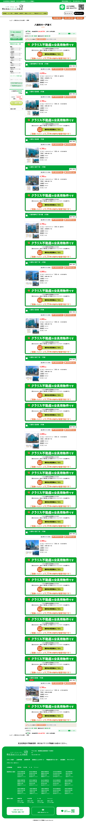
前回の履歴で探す (57, 18)
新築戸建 (19, 767)
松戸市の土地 (32, 783)
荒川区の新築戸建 (33, 771)
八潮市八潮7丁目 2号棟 (37, 531)
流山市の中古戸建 (45, 781)
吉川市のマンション (57, 793)
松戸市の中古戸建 (33, 781)
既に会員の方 (78, 1)
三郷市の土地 (44, 792)
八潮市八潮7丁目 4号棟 (37, 262)
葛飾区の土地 (44, 775)
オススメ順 (30, 36)
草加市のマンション (21, 793)
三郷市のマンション (45, 793)
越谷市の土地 (67, 783)
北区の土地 (68, 775)
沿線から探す (13, 109)
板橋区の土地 (20, 783)
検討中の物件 (80, 18)
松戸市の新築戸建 (33, 780)
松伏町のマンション (69, 793)
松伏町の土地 (67, 792)
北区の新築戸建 (69, 771)
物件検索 (4, 13)
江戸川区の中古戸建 (57, 773)
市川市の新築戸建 (56, 780)
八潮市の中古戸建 (33, 790)
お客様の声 (21, 13)
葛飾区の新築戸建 (45, 771)
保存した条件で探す (69, 18)
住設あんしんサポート (29, 13)
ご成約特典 (16, 13)
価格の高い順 (47, 36)
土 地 (30, 767)
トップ (10, 20)
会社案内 (45, 13)
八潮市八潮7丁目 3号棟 (37, 167)
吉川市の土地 (56, 792)
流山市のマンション (45, 785)
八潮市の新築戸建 (33, 788)
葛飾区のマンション (45, 776)
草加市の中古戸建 (21, 790)
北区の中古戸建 (69, 773)
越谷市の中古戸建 (68, 781)
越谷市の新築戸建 (68, 780)
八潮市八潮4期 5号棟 (36, 310)
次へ (74, 33)
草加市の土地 (20, 792)
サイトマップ (70, 759)
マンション (36, 767)
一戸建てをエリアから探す (19, 20)
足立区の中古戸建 (21, 773)
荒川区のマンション (33, 776)
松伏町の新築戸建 (68, 788)
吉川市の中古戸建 (56, 790)
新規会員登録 (66, 1)
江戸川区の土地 (56, 775)
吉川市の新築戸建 (56, 788)
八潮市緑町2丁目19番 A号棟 (38, 214)
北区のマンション (69, 776)
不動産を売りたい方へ (38, 13)
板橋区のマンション (21, 785)
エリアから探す (20, 802)
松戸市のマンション (33, 785)
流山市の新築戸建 (45, 780)
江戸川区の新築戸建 (57, 771)
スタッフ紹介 (10, 13)
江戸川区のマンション (57, 776)
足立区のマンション (21, 776)
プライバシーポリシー (13, 763)
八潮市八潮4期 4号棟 (36, 91)
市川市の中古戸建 (56, 781)
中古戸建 (25, 767)
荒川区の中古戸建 (33, 773)
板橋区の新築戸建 (21, 780)
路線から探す (20, 801)
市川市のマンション (57, 785)
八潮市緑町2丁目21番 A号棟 (38, 64)
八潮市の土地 (32, 792)
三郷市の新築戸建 (45, 788)
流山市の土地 (44, 783)
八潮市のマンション (33, 793)
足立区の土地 (20, 775)
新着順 (35, 36)
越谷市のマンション (69, 785)
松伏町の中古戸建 (68, 790)
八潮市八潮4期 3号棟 (36, 424)
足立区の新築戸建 (21, 771)
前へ (60, 33)
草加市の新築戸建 (21, 788)
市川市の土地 (56, 783)
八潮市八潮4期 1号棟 (36, 139)
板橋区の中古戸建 (21, 781)
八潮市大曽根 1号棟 (36, 678)
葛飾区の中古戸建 (45, 773)
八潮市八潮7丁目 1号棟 (37, 357)
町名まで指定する (16, 36)
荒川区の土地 (32, 775)
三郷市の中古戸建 (45, 790)
